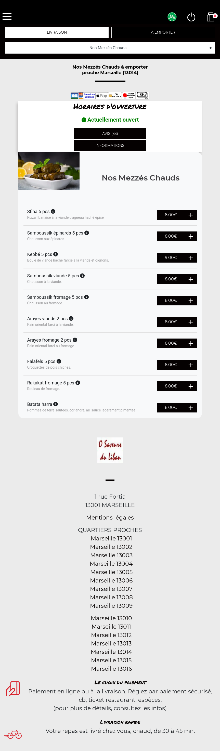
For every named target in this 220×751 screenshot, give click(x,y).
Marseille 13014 (111, 652)
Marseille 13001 (111, 538)
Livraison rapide (120, 721)
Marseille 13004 (111, 563)
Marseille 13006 (111, 580)
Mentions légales (110, 517)
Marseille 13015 (111, 660)
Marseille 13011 (111, 626)
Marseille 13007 (111, 589)
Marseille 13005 (111, 572)
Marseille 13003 (111, 555)
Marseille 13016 (111, 668)
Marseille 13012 (111, 635)
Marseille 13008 (111, 597)
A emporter (163, 32)
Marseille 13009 (111, 605)
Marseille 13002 (111, 546)
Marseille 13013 (111, 643)
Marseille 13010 (111, 618)
